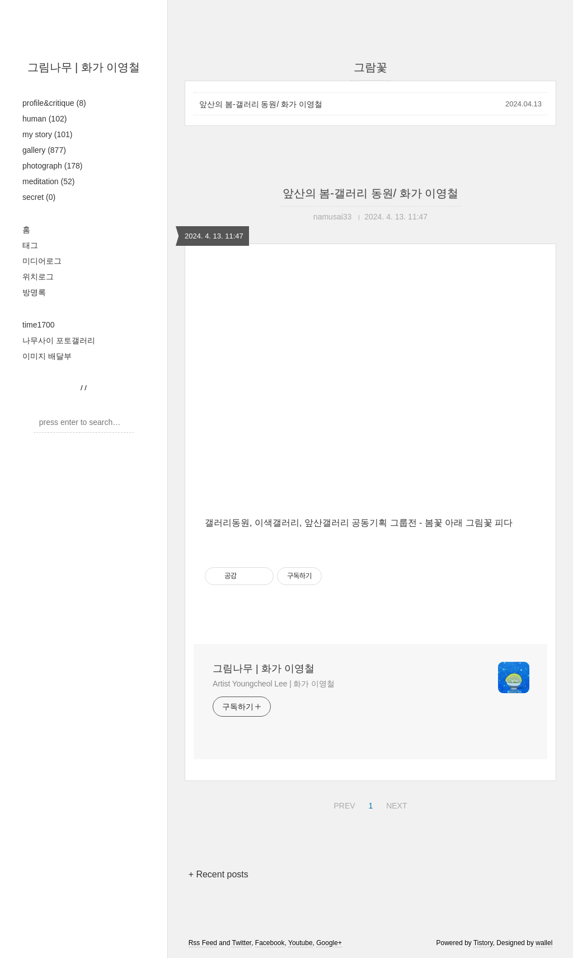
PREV (343, 804)
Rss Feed (203, 943)
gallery (44, 150)
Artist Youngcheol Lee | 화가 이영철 (274, 683)
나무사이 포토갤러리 (58, 340)
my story (47, 134)
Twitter (241, 943)
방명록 (34, 292)
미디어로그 (42, 260)
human (44, 118)
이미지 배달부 (47, 356)
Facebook (270, 943)
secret (38, 197)
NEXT (395, 804)
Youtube (300, 943)
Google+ (329, 943)
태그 (30, 245)
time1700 (38, 324)
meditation (48, 181)
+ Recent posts (218, 874)
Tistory (483, 943)
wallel (544, 943)
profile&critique (54, 103)
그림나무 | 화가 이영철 (83, 67)
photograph (52, 165)
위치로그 (38, 276)
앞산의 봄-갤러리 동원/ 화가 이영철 (260, 104)
